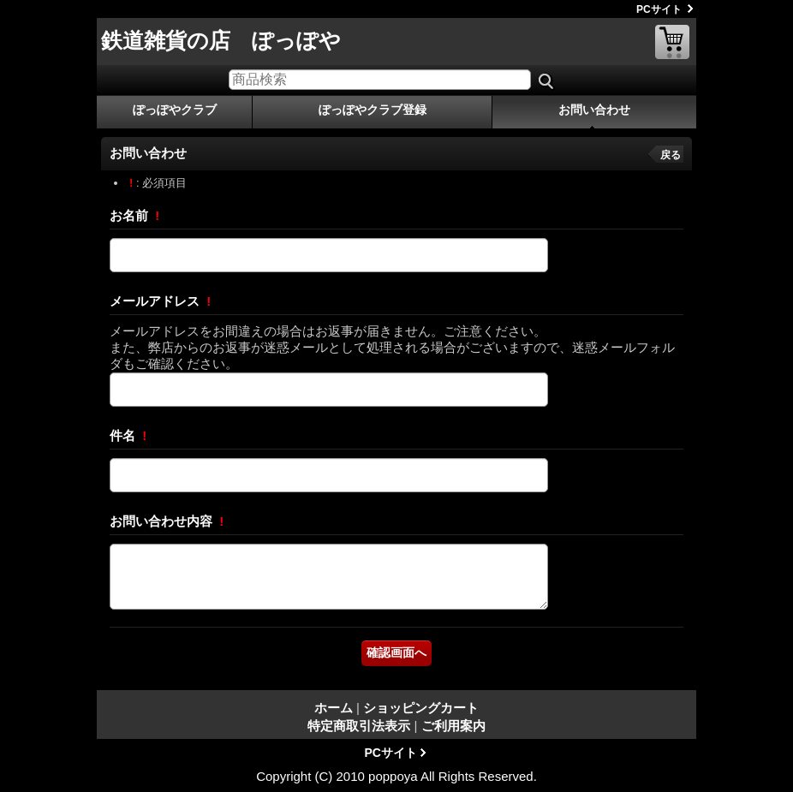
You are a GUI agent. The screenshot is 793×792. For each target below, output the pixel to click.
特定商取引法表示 (358, 725)
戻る (670, 155)
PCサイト (659, 9)
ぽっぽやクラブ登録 (372, 109)
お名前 (131, 215)
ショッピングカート (672, 42)
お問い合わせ (594, 109)
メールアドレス (156, 301)
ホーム (333, 707)
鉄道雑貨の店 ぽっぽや (221, 40)
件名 (124, 435)
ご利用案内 (453, 725)
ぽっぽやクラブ (175, 109)
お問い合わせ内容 (163, 521)
